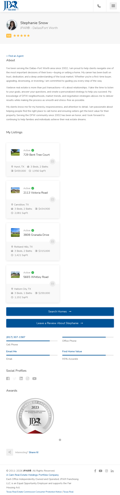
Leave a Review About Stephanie (60, 243)
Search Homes (60, 231)
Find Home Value (72, 271)
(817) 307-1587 (15, 257)
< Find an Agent (15, 56)
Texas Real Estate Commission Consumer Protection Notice (34, 411)
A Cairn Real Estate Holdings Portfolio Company (32, 395)
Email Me (11, 271)
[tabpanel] (60, 336)
